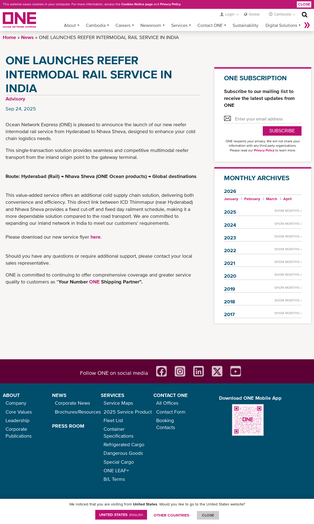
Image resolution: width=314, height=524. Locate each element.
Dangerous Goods (123, 453)
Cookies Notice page (137, 4)
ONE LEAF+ (116, 470)
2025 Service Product (128, 412)
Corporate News (72, 403)
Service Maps (118, 403)
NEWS (59, 395)
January (231, 199)
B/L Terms (114, 479)
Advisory (15, 99)
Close (304, 4)
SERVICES (112, 395)
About (70, 25)
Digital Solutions (281, 25)
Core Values (19, 412)
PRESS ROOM (68, 426)
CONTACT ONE (170, 395)
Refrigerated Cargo (124, 444)
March (271, 199)
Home (9, 37)
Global (254, 14)
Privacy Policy (170, 4)
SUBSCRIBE (282, 130)
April (287, 199)
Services (179, 25)
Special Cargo (119, 462)
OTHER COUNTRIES (171, 515)
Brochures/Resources (78, 412)
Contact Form (171, 412)
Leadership (17, 420)
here (96, 237)
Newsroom (150, 25)
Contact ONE (210, 25)
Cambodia (95, 25)
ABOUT (11, 395)
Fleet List (113, 420)
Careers (122, 25)
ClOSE (208, 515)
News (27, 37)
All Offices (167, 403)
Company (16, 403)
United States (121, 514)
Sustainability (245, 25)
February (252, 199)
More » (307, 25)
